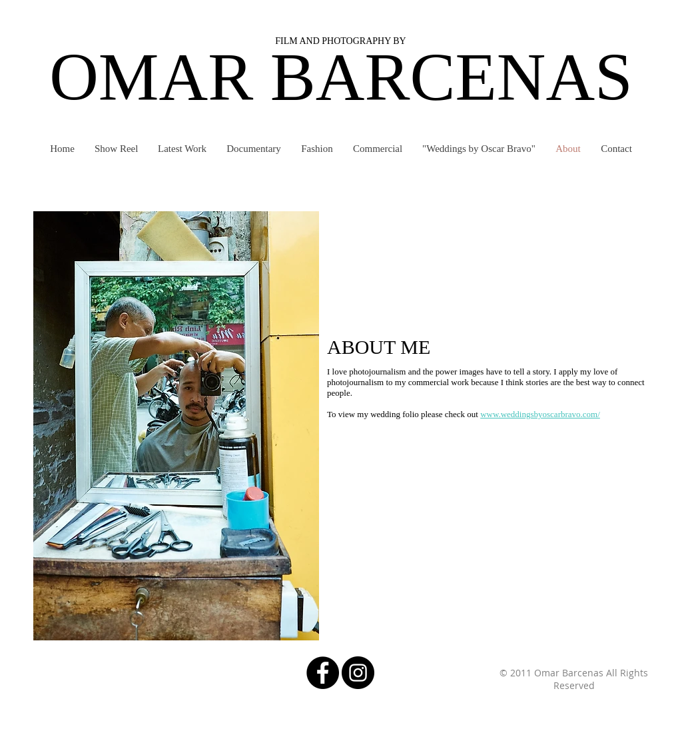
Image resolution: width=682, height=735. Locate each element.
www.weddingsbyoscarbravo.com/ (540, 414)
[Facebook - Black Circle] (322, 672)
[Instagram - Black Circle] (358, 672)
